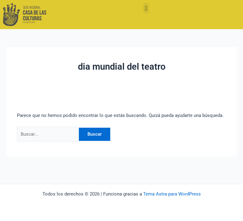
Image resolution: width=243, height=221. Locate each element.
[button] (146, 8)
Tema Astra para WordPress (172, 194)
